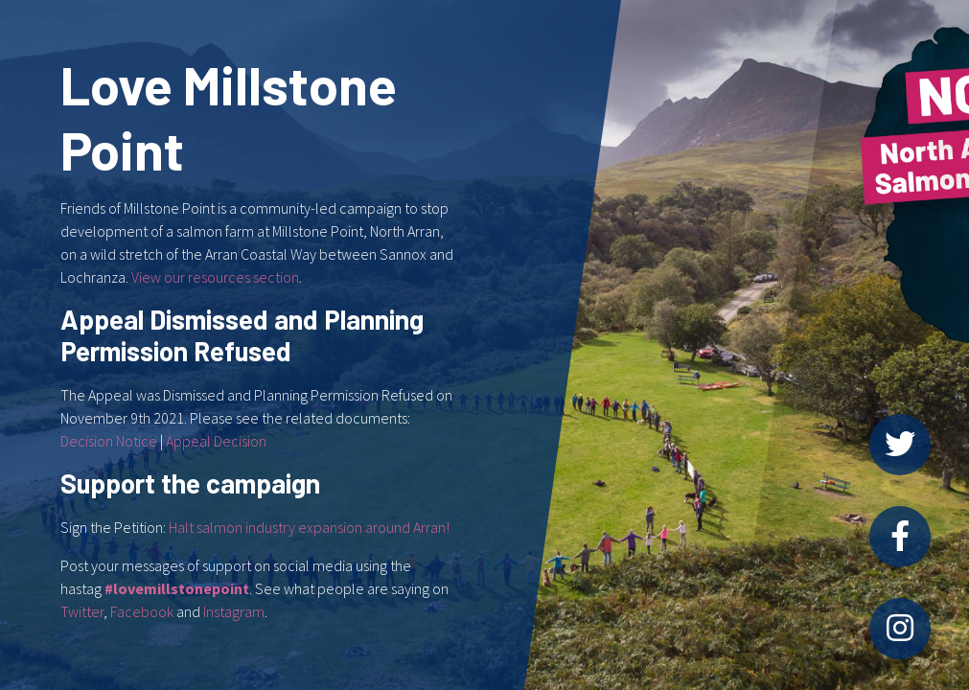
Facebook (141, 611)
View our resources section (215, 277)
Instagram (234, 611)
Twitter (82, 611)
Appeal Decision (216, 440)
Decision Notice (108, 440)
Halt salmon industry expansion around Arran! (309, 527)
